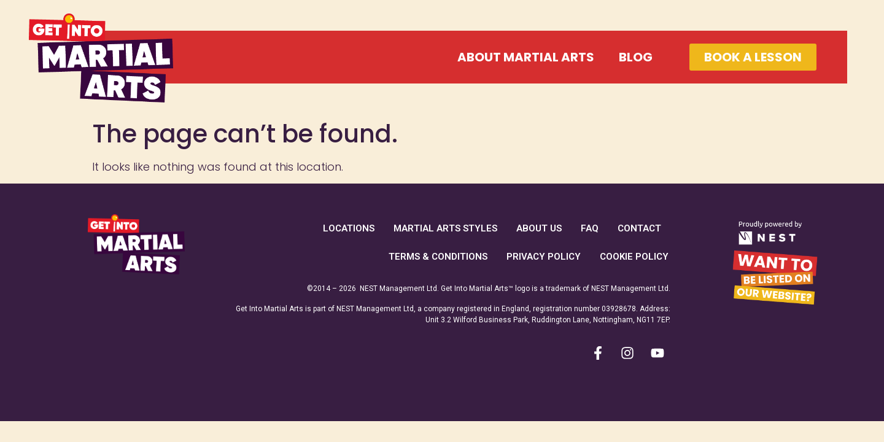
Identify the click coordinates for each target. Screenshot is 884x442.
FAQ (590, 228)
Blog (636, 57)
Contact (639, 228)
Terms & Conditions (438, 256)
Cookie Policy (634, 256)
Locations (348, 228)
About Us (539, 228)
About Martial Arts (525, 57)
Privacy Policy (543, 256)
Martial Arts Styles (445, 228)
